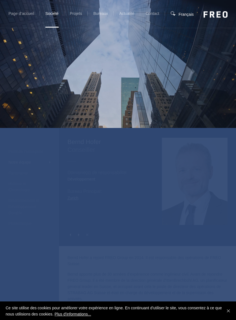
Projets (76, 13)
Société (52, 13)
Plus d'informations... (73, 314)
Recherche (173, 16)
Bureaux (100, 13)
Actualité (126, 13)
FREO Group (216, 14)
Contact (152, 13)
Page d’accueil (21, 13)
